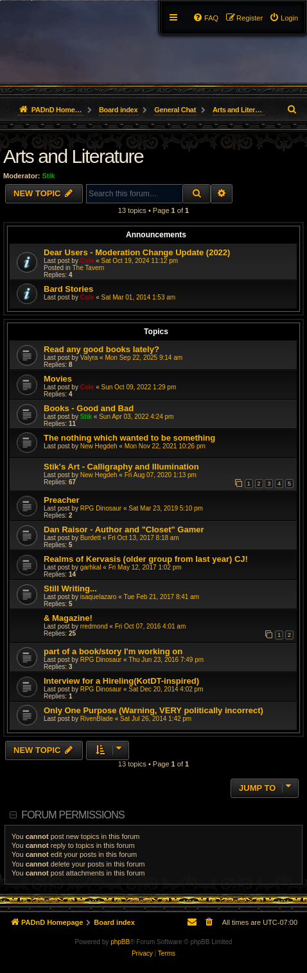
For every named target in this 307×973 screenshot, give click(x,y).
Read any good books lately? (101, 349)
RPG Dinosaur (100, 508)
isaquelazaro (98, 596)
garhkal (90, 567)
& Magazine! (68, 618)
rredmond (94, 626)
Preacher (62, 500)
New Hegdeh (99, 446)
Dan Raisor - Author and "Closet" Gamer (124, 529)
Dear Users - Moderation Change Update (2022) (137, 252)
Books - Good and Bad (89, 408)
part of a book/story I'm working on (113, 651)
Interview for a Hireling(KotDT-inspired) (121, 681)
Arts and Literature (73, 156)
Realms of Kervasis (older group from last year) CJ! (146, 559)
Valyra (89, 357)
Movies (58, 379)
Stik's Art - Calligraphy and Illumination (121, 466)
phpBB (120, 941)
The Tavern (88, 267)
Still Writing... (70, 588)
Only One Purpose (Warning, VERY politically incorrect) (153, 710)
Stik (48, 176)
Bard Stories (68, 289)
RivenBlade (96, 718)
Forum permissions (73, 814)
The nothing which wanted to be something (129, 438)
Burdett (90, 537)
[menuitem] (283, 18)
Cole (87, 260)
